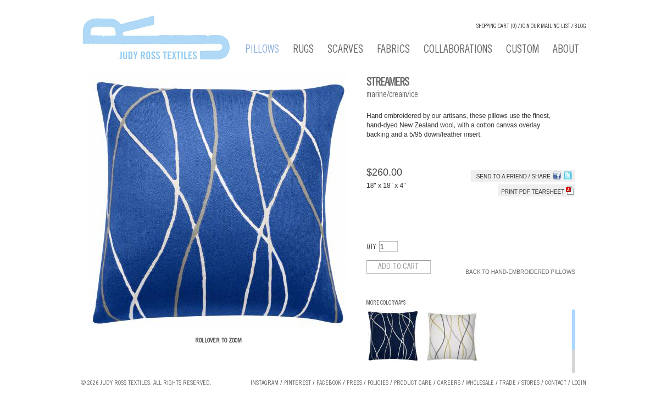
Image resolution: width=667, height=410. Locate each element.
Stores (530, 383)
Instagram (265, 383)
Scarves (345, 50)
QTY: (371, 247)
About (566, 50)
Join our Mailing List (545, 27)
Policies (378, 383)
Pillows (262, 50)
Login (579, 383)
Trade (507, 383)
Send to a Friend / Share (513, 176)
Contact (555, 383)
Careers (448, 383)
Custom (522, 50)
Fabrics (393, 50)
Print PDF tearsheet (537, 192)
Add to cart (398, 267)
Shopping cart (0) (496, 27)
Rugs (303, 50)
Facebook (328, 383)
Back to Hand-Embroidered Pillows (520, 272)
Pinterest (297, 383)
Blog (580, 27)
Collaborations (458, 50)
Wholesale (480, 383)
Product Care (413, 383)
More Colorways (385, 303)
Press (354, 383)
